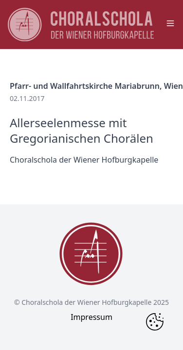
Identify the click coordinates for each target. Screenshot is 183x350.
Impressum (91, 317)
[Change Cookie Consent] (155, 322)
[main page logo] (81, 24)
